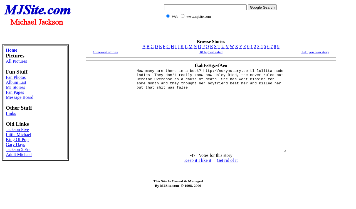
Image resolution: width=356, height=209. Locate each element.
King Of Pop (17, 139)
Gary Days (15, 144)
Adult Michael (19, 154)
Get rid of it (227, 177)
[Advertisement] (219, 32)
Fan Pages (15, 92)
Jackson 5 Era (18, 149)
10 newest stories (105, 52)
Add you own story (315, 52)
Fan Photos (16, 77)
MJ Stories (15, 87)
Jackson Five (17, 129)
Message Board (19, 97)
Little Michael (18, 134)
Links (11, 113)
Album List (16, 82)
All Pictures (16, 61)
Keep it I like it (197, 177)
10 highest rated (210, 52)
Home (11, 50)
